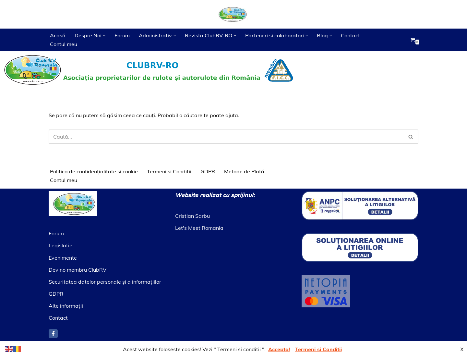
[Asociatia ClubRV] (233, 14)
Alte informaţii (66, 305)
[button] (104, 35)
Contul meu (63, 44)
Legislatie (60, 245)
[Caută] (226, 137)
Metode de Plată (244, 171)
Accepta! (279, 349)
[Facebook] (53, 333)
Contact (350, 35)
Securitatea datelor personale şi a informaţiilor (105, 281)
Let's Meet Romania (199, 228)
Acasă (58, 35)
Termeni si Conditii (169, 171)
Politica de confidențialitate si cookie (94, 171)
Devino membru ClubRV (77, 269)
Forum (122, 35)
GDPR (207, 171)
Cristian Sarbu (192, 216)
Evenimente (63, 257)
